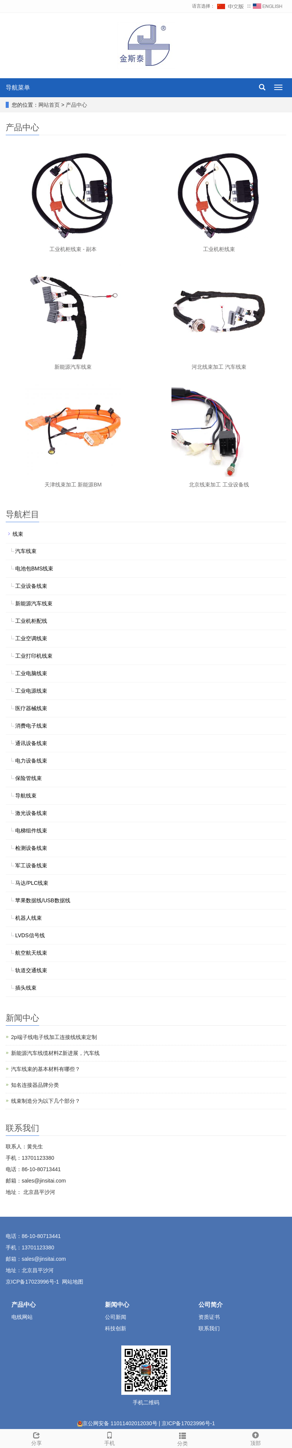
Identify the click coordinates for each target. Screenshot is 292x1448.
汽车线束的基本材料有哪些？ (45, 1069)
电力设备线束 (31, 761)
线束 (18, 534)
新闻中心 (117, 1304)
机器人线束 (28, 918)
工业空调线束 (31, 638)
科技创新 (115, 1328)
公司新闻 (115, 1317)
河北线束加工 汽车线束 (219, 367)
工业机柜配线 (31, 621)
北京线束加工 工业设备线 (219, 485)
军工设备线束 (31, 865)
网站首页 (49, 105)
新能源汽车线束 (73, 367)
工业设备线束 (31, 586)
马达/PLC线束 (31, 883)
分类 (182, 1438)
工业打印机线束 (33, 656)
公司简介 (210, 1304)
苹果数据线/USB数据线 (42, 900)
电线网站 (22, 1317)
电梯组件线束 (31, 830)
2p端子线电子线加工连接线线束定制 (54, 1037)
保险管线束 (28, 778)
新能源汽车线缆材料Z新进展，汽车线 (55, 1053)
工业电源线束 (31, 691)
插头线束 (25, 988)
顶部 (255, 1437)
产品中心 (76, 105)
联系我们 (209, 1328)
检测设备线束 (31, 848)
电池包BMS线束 (34, 568)
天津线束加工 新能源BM (73, 485)
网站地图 (72, 1282)
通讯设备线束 (31, 743)
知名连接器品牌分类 (35, 1085)
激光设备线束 (31, 813)
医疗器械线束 (31, 708)
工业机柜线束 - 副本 (73, 249)
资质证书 (209, 1317)
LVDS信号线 (30, 935)
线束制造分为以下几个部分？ (45, 1101)
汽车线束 (25, 551)
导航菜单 (18, 87)
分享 (36, 1437)
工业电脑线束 (31, 673)
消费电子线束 (31, 726)
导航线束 (25, 796)
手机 (109, 1437)
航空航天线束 (31, 953)
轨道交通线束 (31, 970)
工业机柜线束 (219, 249)
